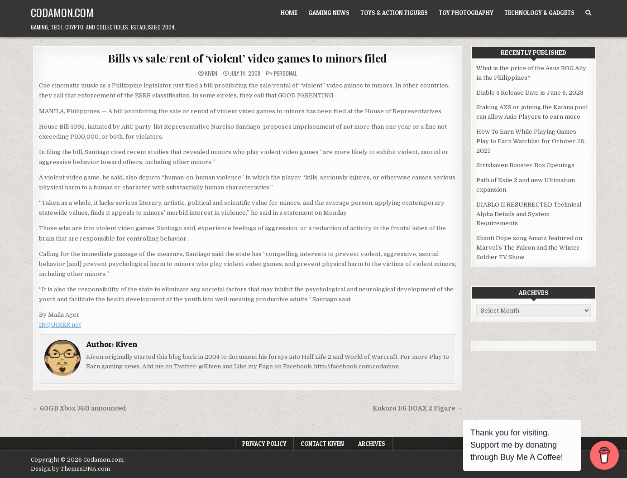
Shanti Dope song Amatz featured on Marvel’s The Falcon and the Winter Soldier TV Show (529, 248)
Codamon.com (62, 12)
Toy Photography (466, 12)
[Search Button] (588, 13)
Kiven (211, 73)
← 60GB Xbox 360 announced (80, 408)
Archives (371, 443)
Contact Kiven (322, 443)
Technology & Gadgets (539, 12)
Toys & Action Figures (394, 12)
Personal (285, 73)
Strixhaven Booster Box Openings (525, 165)
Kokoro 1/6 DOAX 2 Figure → (418, 408)
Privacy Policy (264, 443)
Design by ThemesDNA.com (70, 469)
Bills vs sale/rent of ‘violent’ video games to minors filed (247, 58)
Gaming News (328, 12)
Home (289, 12)
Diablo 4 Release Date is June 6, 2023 (530, 92)
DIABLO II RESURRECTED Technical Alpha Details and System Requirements (528, 214)
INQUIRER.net (60, 324)
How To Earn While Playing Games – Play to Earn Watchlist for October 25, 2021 (531, 141)
